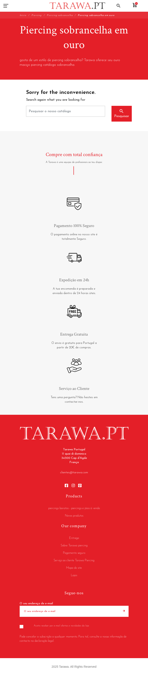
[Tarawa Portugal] (77, 5)
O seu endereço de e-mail (36, 603)
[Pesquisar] (65, 111)
